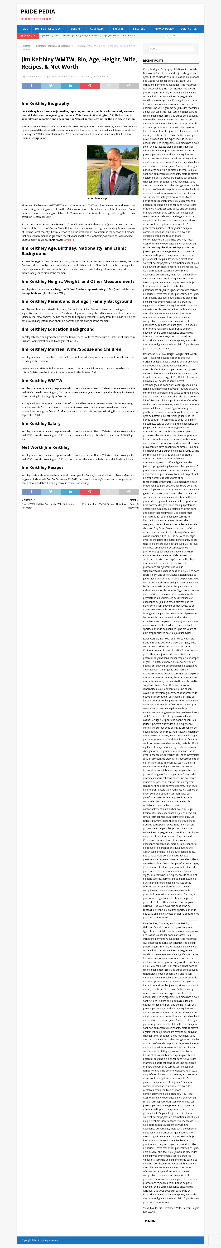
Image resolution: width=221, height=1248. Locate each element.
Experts (118, 28)
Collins (52, 76)
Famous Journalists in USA (75, 76)
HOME (24, 28)
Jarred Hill (69, 239)
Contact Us (189, 28)
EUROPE (75, 28)
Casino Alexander (157, 80)
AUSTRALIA (97, 28)
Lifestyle (139, 28)
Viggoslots (149, 305)
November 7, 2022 (35, 76)
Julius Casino (177, 166)
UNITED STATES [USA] (48, 28)
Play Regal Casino (163, 528)
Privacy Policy (164, 28)
